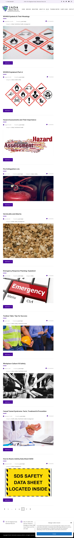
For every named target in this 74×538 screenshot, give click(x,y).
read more (8, 63)
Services (28, 9)
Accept (54, 534)
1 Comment (50, 77)
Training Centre (54, 9)
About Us (42, 9)
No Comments (49, 21)
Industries (35, 9)
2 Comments (49, 275)
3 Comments (49, 124)
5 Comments (49, 173)
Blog (47, 9)
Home (23, 9)
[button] (71, 522)
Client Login (64, 9)
